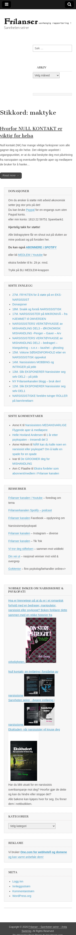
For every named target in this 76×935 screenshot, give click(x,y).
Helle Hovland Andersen (27, 435)
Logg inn (17, 881)
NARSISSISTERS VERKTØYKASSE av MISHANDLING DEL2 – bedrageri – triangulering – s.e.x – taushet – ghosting (37, 343)
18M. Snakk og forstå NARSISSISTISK (36, 309)
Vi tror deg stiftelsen (20, 548)
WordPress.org (21, 896)
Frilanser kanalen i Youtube (25, 497)
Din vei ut (14, 556)
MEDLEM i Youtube (30, 254)
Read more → (11, 175)
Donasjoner (19, 304)
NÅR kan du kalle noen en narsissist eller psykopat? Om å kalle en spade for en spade (39, 449)
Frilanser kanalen (19, 518)
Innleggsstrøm (21, 886)
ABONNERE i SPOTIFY (41, 247)
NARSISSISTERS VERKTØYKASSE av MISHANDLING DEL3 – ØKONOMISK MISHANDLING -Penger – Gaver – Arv (37, 328)
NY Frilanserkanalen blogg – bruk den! (36, 381)
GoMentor (14, 568)
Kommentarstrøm (23, 891)
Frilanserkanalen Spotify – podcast (30, 510)
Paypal (30, 209)
